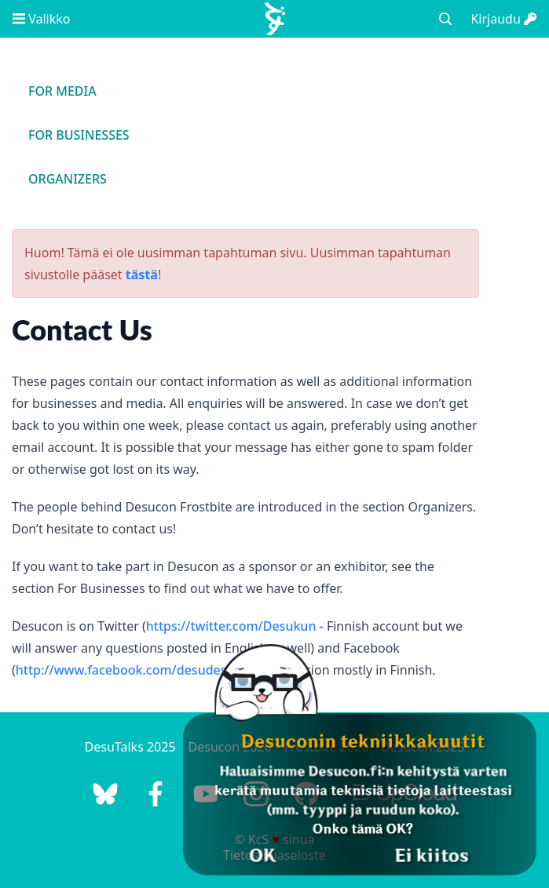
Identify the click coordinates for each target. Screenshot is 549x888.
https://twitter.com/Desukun (231, 626)
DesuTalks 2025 (130, 746)
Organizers (67, 178)
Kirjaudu (503, 18)
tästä (142, 274)
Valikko (41, 18)
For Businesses (79, 135)
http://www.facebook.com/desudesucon (136, 670)
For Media (62, 91)
